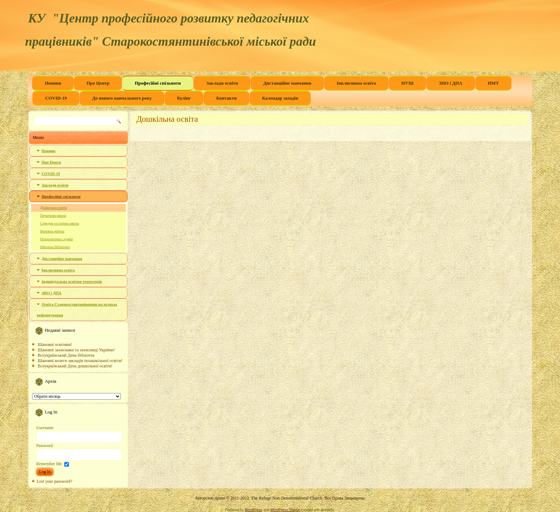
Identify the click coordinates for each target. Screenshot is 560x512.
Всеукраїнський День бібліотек (66, 355)
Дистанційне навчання (287, 83)
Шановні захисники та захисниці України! (76, 349)
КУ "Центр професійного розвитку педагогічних (168, 18)
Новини (53, 83)
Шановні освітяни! (55, 344)
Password (44, 445)
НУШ (407, 83)
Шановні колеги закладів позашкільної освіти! (80, 360)
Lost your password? (54, 481)
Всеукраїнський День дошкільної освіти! (75, 365)
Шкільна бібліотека (55, 247)
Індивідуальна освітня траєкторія (71, 281)
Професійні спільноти (158, 83)
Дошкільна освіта (53, 208)
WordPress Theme (285, 510)
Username (45, 427)
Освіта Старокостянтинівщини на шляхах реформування (77, 309)
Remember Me (49, 463)
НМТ (493, 83)
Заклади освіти (222, 83)
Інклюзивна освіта (356, 83)
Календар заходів (280, 98)
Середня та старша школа (59, 223)
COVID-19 (56, 98)
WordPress (253, 510)
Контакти (226, 98)
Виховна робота (52, 231)
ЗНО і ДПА (450, 83)
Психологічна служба (56, 239)
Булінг (184, 98)
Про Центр (97, 83)
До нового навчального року (122, 98)
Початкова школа (53, 215)
